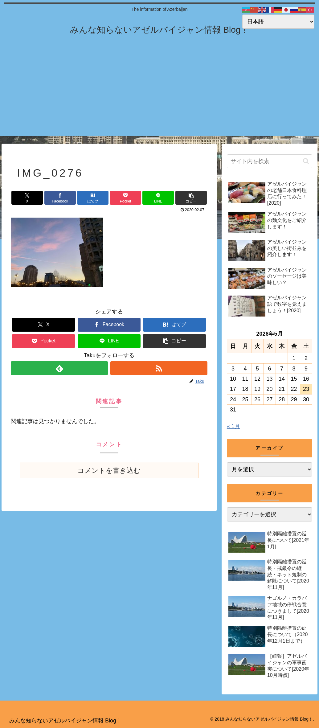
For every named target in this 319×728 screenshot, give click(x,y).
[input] (269, 161)
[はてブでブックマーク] (92, 198)
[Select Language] (278, 21)
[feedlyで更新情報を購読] (59, 368)
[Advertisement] (159, 93)
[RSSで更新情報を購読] (158, 368)
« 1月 (233, 426)
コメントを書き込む (109, 470)
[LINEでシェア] (158, 198)
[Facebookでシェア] (60, 198)
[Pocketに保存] (125, 198)
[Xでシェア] (27, 198)
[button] (191, 198)
